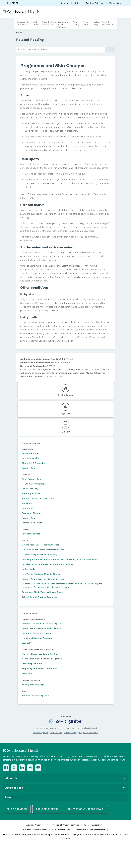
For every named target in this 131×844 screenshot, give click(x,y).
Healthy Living (96, 23)
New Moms (27, 508)
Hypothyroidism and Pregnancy (37, 638)
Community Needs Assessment (90, 830)
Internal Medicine (30, 458)
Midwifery (27, 503)
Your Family (76, 23)
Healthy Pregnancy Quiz (34, 684)
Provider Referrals (94, 3)
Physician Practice (31, 534)
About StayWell (40, 732)
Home (19, 32)
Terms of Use (56, 732)
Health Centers (35, 23)
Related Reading (30, 40)
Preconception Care (32, 663)
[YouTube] (38, 767)
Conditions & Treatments (22, 23)
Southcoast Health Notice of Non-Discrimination (46, 830)
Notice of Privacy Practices (66, 825)
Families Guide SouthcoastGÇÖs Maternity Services (47, 564)
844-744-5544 (14, 3)
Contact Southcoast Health (86, 809)
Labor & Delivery (30, 489)
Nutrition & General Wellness (62, 24)
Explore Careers (47, 809)
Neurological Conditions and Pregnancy (42, 659)
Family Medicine (30, 453)
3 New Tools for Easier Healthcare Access (43, 549)
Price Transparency (93, 825)
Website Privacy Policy (37, 825)
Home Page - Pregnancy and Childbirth (41, 628)
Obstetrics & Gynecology (34, 463)
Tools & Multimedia (107, 23)
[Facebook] (6, 767)
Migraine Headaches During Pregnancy (41, 654)
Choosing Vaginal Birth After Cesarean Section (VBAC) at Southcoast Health (60, 559)
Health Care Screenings (33, 484)
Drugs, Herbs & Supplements (48, 23)
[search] (60, 50)
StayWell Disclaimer (88, 732)
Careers (64, 3)
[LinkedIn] (22, 767)
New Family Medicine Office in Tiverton (41, 574)
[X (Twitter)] (14, 767)
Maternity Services (31, 493)
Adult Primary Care (31, 479)
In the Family (28, 569)
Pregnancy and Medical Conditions (39, 668)
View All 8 (27, 673)
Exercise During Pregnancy (35, 695)
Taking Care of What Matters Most (39, 597)
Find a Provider (17, 809)
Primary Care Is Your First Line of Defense (43, 579)
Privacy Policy (70, 732)
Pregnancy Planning (32, 513)
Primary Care (28, 468)
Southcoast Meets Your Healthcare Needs (42, 592)
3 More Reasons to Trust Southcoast (40, 545)
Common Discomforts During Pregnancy (42, 623)
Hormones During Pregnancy (36, 633)
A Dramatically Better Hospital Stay (39, 554)
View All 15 (27, 643)
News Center (86, 23)
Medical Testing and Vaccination (38, 498)
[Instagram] (30, 767)
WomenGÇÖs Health (32, 523)
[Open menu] (125, 12)
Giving (77, 3)
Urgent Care (115, 3)
